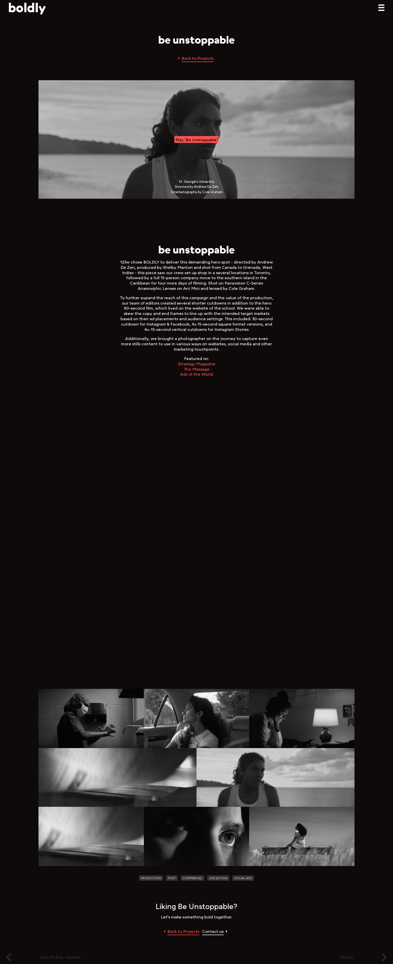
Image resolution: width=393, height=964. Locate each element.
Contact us (213, 931)
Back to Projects (197, 58)
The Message (196, 368)
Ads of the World (196, 374)
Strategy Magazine (196, 363)
